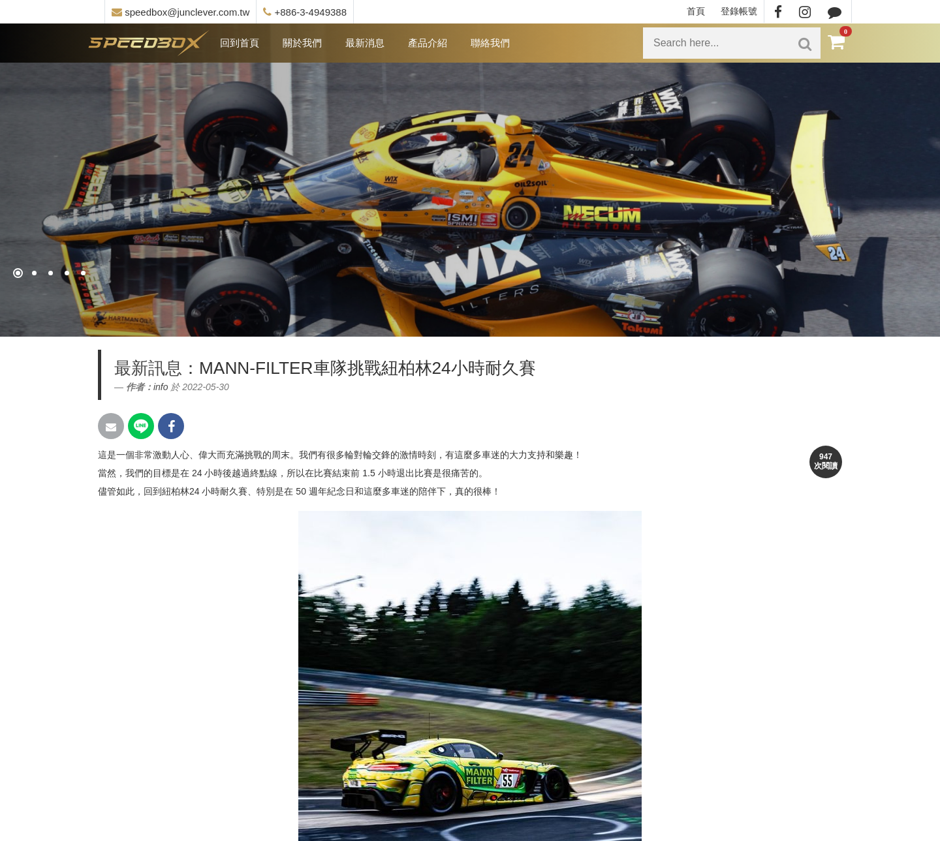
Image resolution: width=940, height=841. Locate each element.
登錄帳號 (739, 11)
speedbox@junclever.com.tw (180, 12)
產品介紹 (427, 42)
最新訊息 (148, 368)
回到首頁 (239, 42)
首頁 (696, 11)
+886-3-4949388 (305, 12)
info (160, 387)
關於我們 (302, 42)
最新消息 (364, 42)
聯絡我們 (490, 42)
